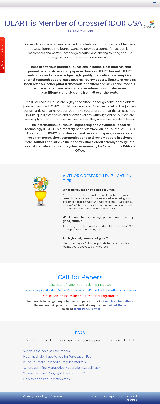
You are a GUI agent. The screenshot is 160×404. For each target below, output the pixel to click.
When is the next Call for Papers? (47, 351)
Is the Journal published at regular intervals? (55, 362)
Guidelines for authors (118, 301)
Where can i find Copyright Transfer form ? (54, 373)
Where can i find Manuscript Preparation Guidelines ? (61, 367)
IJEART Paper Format (86, 309)
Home (93, 396)
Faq (120, 396)
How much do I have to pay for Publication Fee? (58, 356)
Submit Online (117, 305)
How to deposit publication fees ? (47, 379)
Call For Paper (107, 396)
